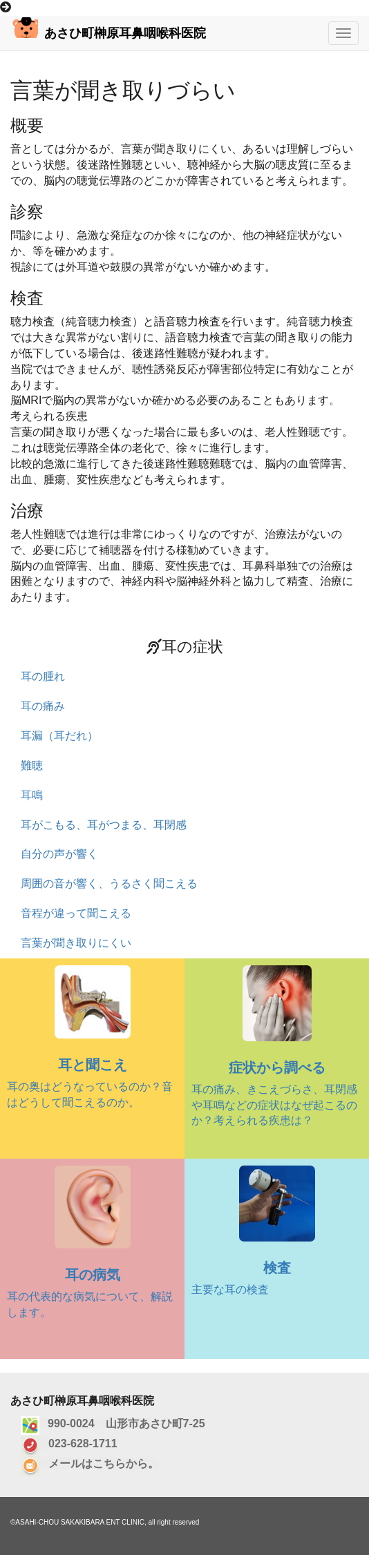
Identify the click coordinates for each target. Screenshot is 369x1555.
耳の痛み (43, 706)
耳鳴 (32, 795)
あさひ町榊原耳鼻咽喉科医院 (108, 28)
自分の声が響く (59, 854)
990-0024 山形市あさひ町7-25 (122, 1423)
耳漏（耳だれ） (59, 736)
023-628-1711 (78, 1443)
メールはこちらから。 (99, 1463)
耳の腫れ (43, 676)
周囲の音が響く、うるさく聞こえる (109, 883)
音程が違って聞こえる (76, 913)
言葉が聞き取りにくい (76, 943)
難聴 (32, 765)
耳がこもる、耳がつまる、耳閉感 (104, 825)
